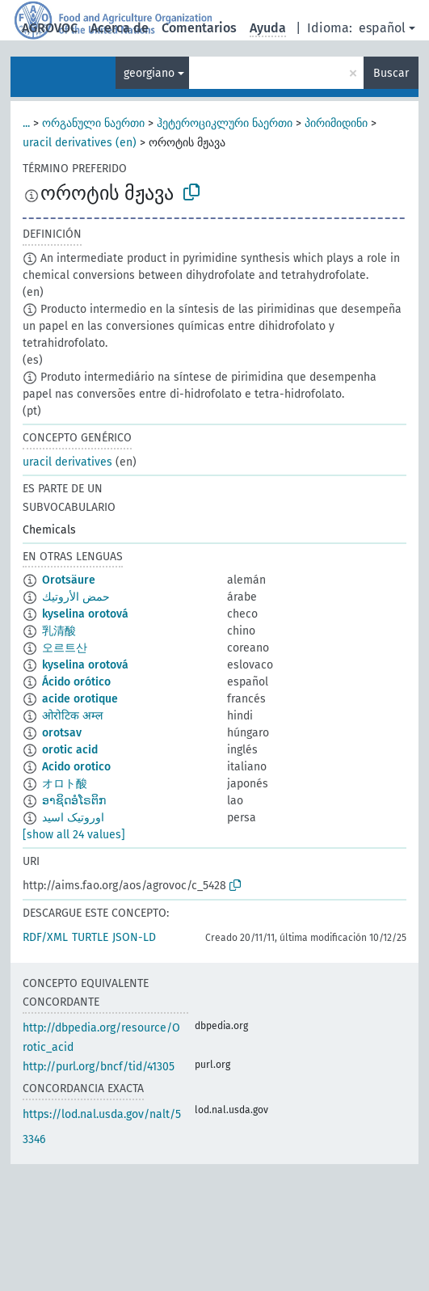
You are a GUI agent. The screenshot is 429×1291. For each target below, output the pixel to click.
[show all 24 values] (74, 835)
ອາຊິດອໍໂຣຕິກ (74, 801)
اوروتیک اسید (73, 818)
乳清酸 (59, 631)
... (26, 123)
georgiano (149, 73)
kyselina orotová (85, 614)
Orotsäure (68, 580)
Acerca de (119, 28)
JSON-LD (134, 937)
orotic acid (70, 750)
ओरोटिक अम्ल (72, 716)
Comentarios (199, 28)
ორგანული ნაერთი (93, 123)
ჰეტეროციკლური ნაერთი (224, 123)
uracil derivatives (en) (80, 143)
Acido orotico (76, 767)
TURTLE (90, 937)
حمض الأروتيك (76, 597)
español (382, 28)
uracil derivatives (67, 462)
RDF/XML (45, 937)
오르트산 (64, 648)
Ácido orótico (76, 682)
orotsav (62, 733)
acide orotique (80, 699)
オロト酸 (64, 784)
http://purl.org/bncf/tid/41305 (99, 1067)
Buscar (391, 73)
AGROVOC (50, 28)
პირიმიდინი (336, 123)
